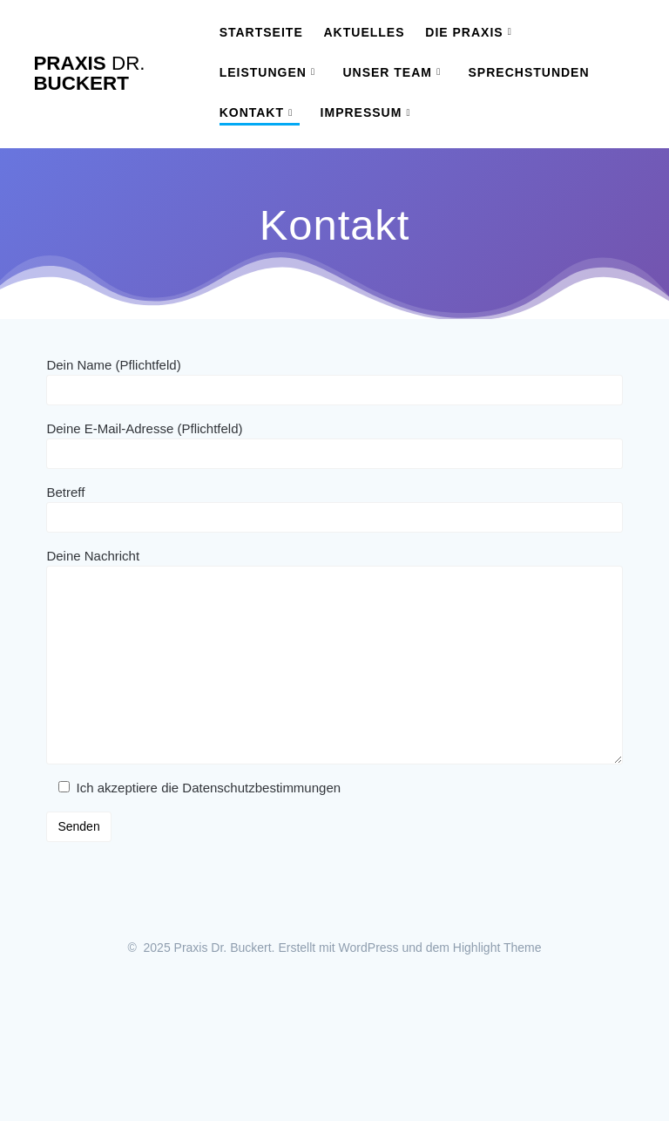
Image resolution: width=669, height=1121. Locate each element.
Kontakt (252, 112)
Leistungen (263, 72)
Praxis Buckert (89, 73)
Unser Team (387, 72)
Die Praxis (464, 32)
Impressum (361, 112)
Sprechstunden (529, 72)
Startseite (261, 32)
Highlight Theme (497, 948)
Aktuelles (364, 32)
